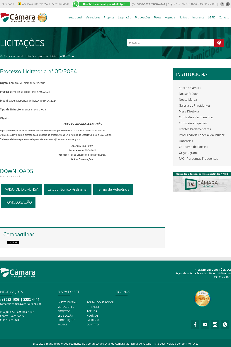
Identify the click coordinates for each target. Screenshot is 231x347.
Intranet (93, 306)
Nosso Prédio (188, 94)
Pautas (62, 324)
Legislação (124, 17)
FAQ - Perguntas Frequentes (198, 159)
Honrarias (186, 141)
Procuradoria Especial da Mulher (202, 135)
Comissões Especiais (193, 123)
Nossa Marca (188, 100)
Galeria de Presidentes (194, 105)
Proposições (142, 17)
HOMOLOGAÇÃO (18, 202)
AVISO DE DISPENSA (21, 189)
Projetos (109, 17)
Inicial (20, 56)
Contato (224, 17)
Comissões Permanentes (196, 117)
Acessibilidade (60, 4)
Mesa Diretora (189, 111)
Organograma (188, 153)
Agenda (170, 17)
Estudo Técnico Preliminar (68, 189)
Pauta (157, 17)
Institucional (74, 17)
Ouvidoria (8, 4)
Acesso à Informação (33, 4)
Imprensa (198, 17)
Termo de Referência (113, 189)
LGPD (211, 17)
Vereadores (93, 17)
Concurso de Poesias (193, 147)
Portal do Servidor (100, 302)
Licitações (30, 56)
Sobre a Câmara (190, 88)
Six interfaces (190, 343)
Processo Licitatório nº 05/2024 (56, 56)
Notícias (184, 17)
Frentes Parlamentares (195, 129)
